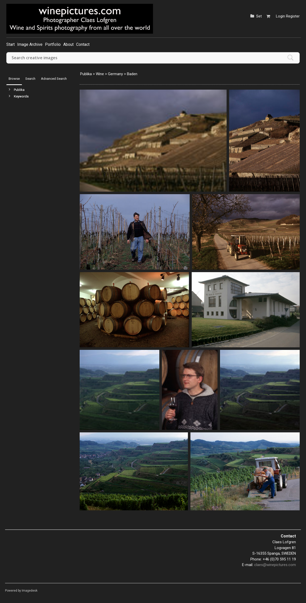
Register (293, 16)
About (68, 44)
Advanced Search (54, 79)
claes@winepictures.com (275, 564)
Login (280, 16)
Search (30, 79)
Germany (115, 74)
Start (10, 44)
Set (259, 16)
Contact (83, 44)
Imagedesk (29, 590)
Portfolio (53, 44)
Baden (132, 74)
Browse (14, 79)
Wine (100, 74)
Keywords (21, 96)
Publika (19, 90)
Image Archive (29, 44)
